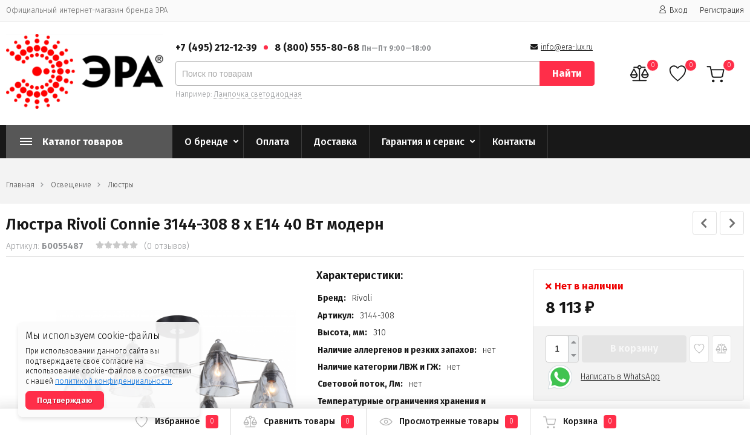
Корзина (579, 421)
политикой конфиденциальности (113, 381)
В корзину (634, 348)
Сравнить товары (298, 421)
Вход (673, 9)
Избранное (176, 421)
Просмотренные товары (448, 421)
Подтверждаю (65, 400)
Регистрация (722, 9)
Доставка (335, 141)
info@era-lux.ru (567, 47)
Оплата (272, 141)
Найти (567, 73)
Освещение (71, 185)
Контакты (513, 141)
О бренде (206, 141)
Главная (20, 185)
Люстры (121, 185)
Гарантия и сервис (423, 141)
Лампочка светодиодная (258, 94)
